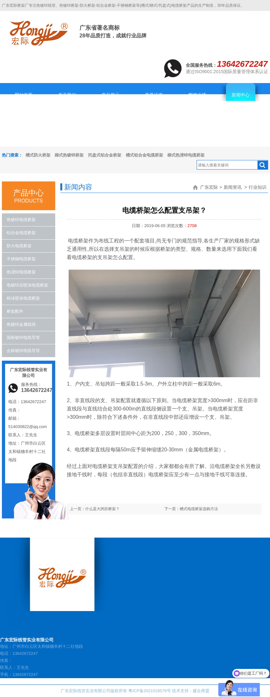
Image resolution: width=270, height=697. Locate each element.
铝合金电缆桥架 (21, 232)
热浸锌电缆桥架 (21, 272)
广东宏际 (209, 187)
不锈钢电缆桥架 (21, 259)
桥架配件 (15, 311)
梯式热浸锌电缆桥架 (186, 155)
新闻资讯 (233, 187)
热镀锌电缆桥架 (21, 219)
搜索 (263, 165)
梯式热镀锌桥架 (69, 155)
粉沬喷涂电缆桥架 (23, 298)
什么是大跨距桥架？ (102, 509)
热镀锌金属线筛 (21, 324)
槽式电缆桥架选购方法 (199, 509)
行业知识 (257, 187)
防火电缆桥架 (19, 245)
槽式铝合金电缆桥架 (144, 155)
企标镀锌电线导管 (23, 350)
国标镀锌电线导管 (23, 337)
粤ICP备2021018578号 (149, 690)
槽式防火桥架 (38, 155)
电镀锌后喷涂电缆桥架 (27, 285)
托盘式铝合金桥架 (104, 155)
